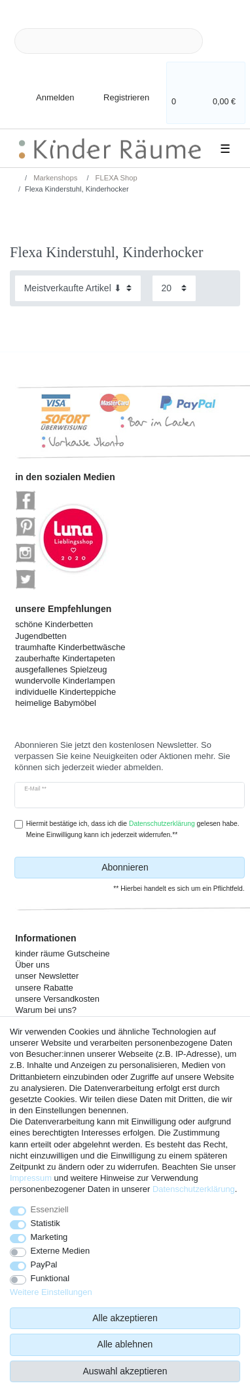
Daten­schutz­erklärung (193, 1189)
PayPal (44, 1264)
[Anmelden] (44, 90)
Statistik (45, 1223)
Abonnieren (168, 868)
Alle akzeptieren (125, 1318)
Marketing (49, 1237)
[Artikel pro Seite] (174, 288)
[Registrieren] (117, 90)
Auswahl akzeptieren (124, 1371)
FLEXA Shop (115, 178)
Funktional (50, 1278)
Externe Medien (60, 1251)
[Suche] (224, 41)
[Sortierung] (78, 288)
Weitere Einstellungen (51, 1292)
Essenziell (50, 1209)
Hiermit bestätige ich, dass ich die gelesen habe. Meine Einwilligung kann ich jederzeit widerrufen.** (133, 829)
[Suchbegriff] (108, 41)
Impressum (31, 1178)
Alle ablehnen (125, 1344)
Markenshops (54, 178)
